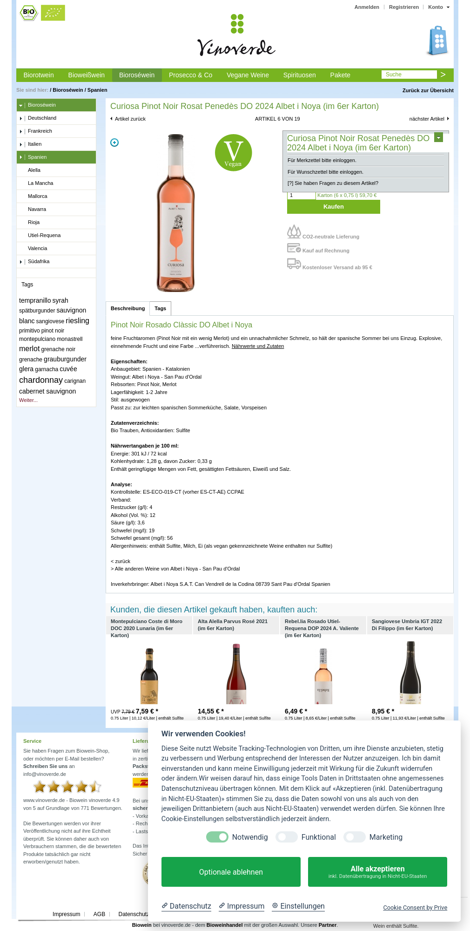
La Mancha (36, 183)
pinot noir (52, 330)
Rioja (29, 222)
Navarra (32, 209)
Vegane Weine (248, 75)
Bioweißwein (86, 75)
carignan (75, 381)
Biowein (142, 925)
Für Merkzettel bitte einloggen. (322, 160)
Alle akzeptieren (378, 872)
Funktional (319, 837)
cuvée (68, 369)
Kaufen (333, 206)
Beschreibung (128, 308)
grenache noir (58, 349)
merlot (29, 349)
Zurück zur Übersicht (428, 90)
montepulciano (37, 339)
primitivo (29, 330)
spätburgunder (37, 310)
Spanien (97, 90)
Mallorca (33, 196)
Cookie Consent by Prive (415, 907)
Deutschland (37, 118)
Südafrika (34, 261)
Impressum (66, 914)
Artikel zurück (130, 119)
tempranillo (35, 300)
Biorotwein (38, 75)
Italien (30, 144)
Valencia (33, 248)
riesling (77, 321)
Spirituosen (299, 75)
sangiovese (50, 321)
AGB (99, 914)
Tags (160, 308)
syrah (60, 300)
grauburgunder (65, 359)
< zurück (120, 561)
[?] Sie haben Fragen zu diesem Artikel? (333, 183)
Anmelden (367, 7)
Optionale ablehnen (231, 872)
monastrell (69, 339)
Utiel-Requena (39, 235)
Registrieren (404, 7)
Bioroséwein (136, 75)
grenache (30, 359)
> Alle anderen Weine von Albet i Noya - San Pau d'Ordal (175, 568)
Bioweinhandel (225, 925)
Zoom (114, 142)
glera (26, 369)
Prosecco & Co (190, 75)
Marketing (386, 837)
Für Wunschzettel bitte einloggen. (325, 172)
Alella (29, 170)
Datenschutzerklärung (145, 914)
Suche (394, 74)
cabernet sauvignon (47, 391)
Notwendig (250, 837)
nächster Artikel (427, 119)
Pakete (340, 75)
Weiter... (28, 400)
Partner (328, 925)
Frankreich (35, 131)
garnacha (46, 369)
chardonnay (41, 380)
